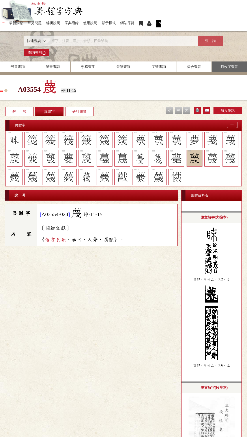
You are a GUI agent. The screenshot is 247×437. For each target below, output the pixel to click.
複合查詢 (194, 67)
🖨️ (197, 110)
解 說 (19, 111)
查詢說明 (36, 53)
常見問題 (35, 23)
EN (158, 23)
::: (3, 23)
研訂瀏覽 (79, 111)
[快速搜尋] (122, 41)
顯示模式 (109, 23)
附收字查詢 (229, 67)
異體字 (49, 111)
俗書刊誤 (55, 239)
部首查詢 (18, 67)
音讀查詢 (123, 67)
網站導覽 (127, 23)
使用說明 (90, 23)
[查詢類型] (35, 41)
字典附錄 (72, 23)
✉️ (207, 110)
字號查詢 (159, 67)
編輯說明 (53, 23)
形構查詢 (88, 67)
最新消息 (16, 23)
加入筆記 (228, 111)
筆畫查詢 (53, 67)
